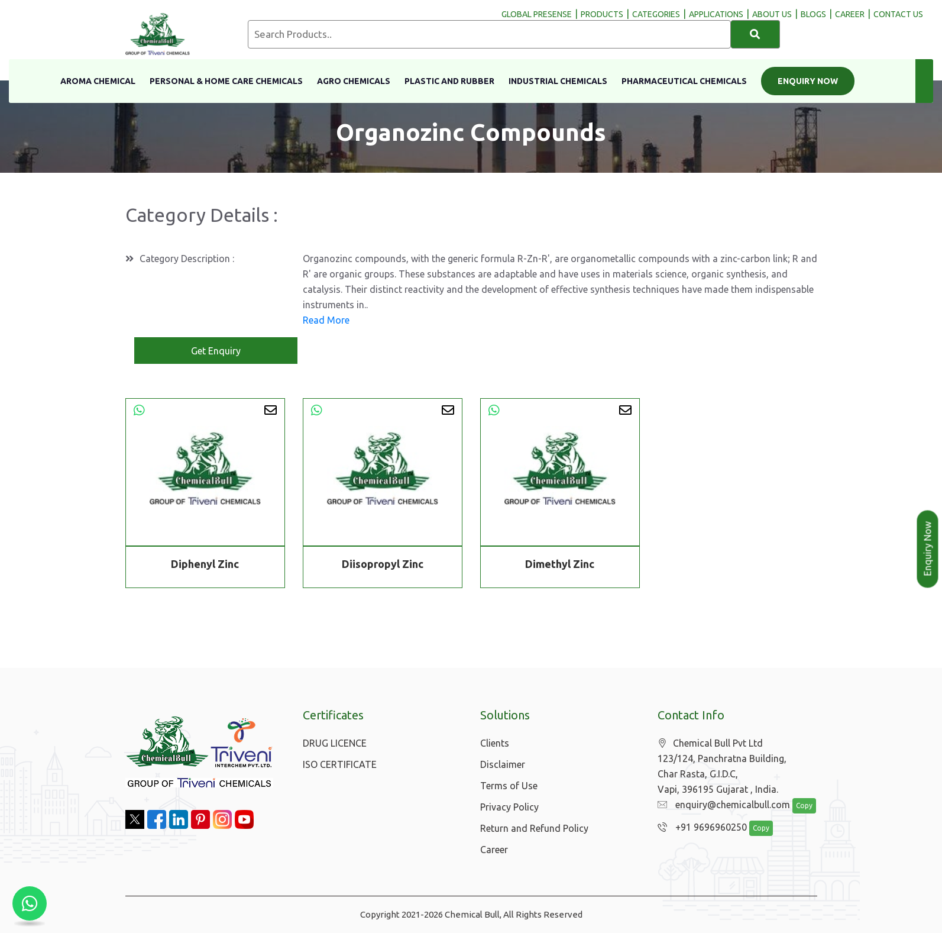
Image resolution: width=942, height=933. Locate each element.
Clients (494, 743)
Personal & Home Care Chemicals (226, 81)
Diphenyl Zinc (205, 564)
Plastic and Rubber (449, 81)
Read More (326, 320)
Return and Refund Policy (534, 828)
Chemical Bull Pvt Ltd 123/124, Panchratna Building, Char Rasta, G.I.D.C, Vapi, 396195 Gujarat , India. (722, 766)
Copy (797, 806)
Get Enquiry (216, 351)
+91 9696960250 (699, 827)
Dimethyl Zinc (559, 564)
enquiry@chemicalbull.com (721, 805)
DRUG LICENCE (335, 743)
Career (494, 849)
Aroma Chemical (97, 81)
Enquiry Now (808, 81)
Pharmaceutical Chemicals (684, 81)
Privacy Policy (509, 807)
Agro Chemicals (353, 81)
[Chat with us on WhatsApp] (29, 903)
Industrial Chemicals (558, 81)
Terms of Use (509, 785)
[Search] (755, 34)
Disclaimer (502, 764)
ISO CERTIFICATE (340, 764)
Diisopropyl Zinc (382, 564)
